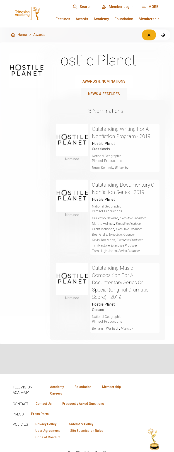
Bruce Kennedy (102, 168)
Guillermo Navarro (105, 218)
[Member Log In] (117, 6)
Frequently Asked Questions (83, 403)
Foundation (123, 19)
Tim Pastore (101, 245)
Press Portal (40, 414)
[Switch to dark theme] (163, 35)
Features (63, 19)
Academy (101, 19)
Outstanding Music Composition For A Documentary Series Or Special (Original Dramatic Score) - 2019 (120, 282)
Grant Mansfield (103, 229)
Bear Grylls (99, 234)
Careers (56, 393)
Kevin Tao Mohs (103, 240)
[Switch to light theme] (149, 35)
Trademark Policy (80, 424)
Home (18, 35)
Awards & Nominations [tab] (104, 81)
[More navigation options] (150, 6)
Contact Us (43, 403)
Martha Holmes (103, 223)
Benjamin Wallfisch (105, 328)
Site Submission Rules (87, 430)
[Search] (81, 6)
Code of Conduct (47, 437)
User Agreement (47, 430)
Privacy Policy (45, 424)
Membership (149, 19)
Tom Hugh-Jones (104, 251)
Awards (82, 19)
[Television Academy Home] (36, 14)
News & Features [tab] (104, 94)
